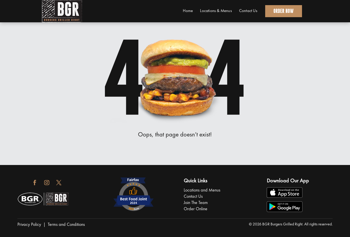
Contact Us (247, 11)
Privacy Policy (29, 225)
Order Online (195, 209)
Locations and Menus (202, 190)
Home (186, 11)
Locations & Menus (215, 11)
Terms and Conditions (66, 225)
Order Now (283, 11)
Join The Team (196, 203)
